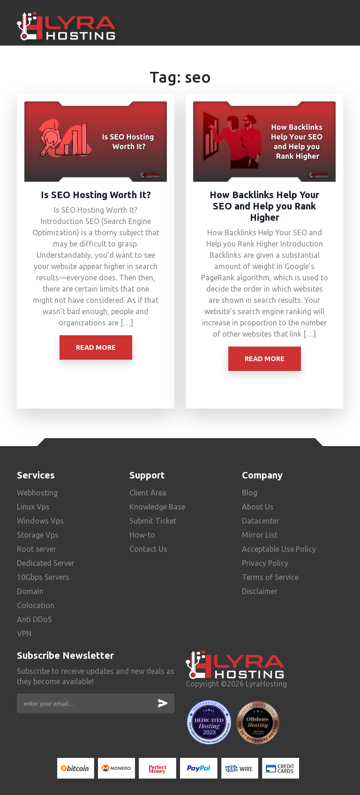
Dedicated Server (46, 563)
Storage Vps (38, 535)
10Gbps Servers (43, 577)
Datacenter (260, 521)
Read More (96, 347)
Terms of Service (270, 577)
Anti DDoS (34, 619)
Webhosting (37, 492)
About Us (258, 506)
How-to (142, 535)
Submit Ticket (152, 521)
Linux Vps (33, 506)
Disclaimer (260, 591)
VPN (24, 633)
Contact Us (148, 549)
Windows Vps (40, 521)
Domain (30, 591)
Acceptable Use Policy (279, 549)
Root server (36, 549)
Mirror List (260, 535)
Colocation (35, 605)
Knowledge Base (157, 506)
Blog (249, 492)
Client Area (147, 492)
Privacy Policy (265, 563)
